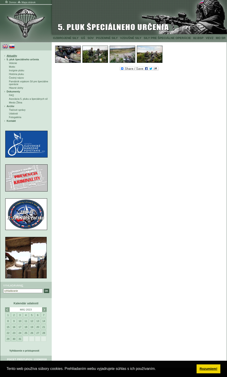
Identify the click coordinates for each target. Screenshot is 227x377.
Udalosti (13, 113)
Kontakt (11, 120)
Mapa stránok (26, 2)
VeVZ (209, 38)
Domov (10, 2)
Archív (10, 106)
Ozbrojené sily (66, 38)
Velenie (13, 63)
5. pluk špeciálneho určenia (23, 59)
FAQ (11, 95)
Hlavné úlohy (16, 87)
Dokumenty (13, 91)
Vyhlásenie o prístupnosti (24, 350)
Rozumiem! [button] (208, 369)
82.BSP (198, 38)
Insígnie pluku (16, 70)
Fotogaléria (15, 117)
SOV (90, 38)
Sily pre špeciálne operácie (167, 38)
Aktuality (12, 55)
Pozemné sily (107, 38)
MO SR (220, 38)
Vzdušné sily (130, 38)
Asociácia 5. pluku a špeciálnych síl (28, 98)
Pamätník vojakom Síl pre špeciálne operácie (28, 83)
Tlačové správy (17, 109)
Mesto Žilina (15, 102)
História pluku (16, 74)
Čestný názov (16, 77)
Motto (12, 66)
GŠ (83, 38)
